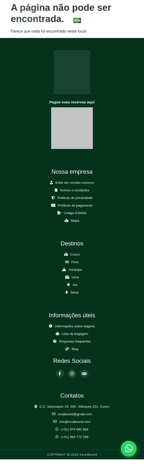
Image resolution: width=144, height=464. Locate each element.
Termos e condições (74, 190)
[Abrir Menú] (120, 20)
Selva (74, 292)
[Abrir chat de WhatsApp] (129, 449)
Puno (75, 262)
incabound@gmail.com (75, 414)
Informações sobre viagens (75, 326)
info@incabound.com (75, 422)
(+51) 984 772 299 (74, 437)
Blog (75, 349)
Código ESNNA (75, 213)
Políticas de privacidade (75, 198)
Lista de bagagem (75, 334)
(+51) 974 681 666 (74, 429)
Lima (75, 277)
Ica (75, 285)
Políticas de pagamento (75, 205)
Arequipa (75, 269)
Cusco (75, 254)
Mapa (75, 220)
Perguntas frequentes (75, 341)
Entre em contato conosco (74, 182)
